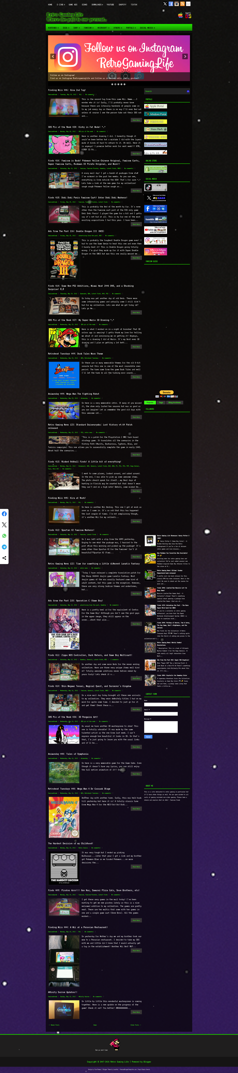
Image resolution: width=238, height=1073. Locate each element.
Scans (84, 4)
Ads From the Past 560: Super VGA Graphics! (173, 660)
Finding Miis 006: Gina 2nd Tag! (67, 89)
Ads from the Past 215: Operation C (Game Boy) (75, 600)
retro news (88, 432)
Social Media (148, 26)
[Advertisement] (163, 326)
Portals (132, 26)
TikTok (134, 4)
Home (50, 4)
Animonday (84, 398)
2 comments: (115, 660)
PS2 (107, 294)
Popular (150, 402)
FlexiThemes (97, 1069)
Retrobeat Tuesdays (91, 358)
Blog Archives (175, 402)
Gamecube (83, 294)
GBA (89, 294)
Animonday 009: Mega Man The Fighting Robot (73, 393)
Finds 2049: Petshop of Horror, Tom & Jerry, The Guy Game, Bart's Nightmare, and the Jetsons (173, 625)
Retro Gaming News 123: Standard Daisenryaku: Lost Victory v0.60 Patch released (90, 426)
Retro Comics (83, 848)
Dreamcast (82, 466)
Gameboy (102, 168)
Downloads (98, 3)
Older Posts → (136, 1025)
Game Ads (73, 4)
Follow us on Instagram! (62, 75)
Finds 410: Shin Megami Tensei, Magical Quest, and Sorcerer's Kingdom (89, 686)
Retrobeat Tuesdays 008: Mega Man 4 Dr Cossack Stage (79, 788)
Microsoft (104, 26)
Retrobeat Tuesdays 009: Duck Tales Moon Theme (75, 353)
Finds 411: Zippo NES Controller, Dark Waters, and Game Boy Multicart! (90, 655)
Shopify (122, 4)
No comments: (90, 94)
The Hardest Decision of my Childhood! (70, 843)
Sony (77, 26)
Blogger (147, 1061)
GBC (88, 466)
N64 (103, 294)
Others (119, 26)
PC (116, 466)
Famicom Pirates (92, 168)
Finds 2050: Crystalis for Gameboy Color (172, 675)
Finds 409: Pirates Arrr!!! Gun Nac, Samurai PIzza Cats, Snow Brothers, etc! (94, 890)
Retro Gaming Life (119, 1061)
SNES (119, 168)
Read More (136, 120)
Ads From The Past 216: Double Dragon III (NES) (76, 231)
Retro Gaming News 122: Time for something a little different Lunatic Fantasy (94, 563)
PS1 (120, 466)
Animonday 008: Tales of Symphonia (68, 753)
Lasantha (115, 1069)
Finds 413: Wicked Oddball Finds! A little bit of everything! (84, 461)
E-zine (61, 3)
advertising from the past (88, 236)
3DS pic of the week (86, 131)
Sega (67, 26)
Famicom (89, 26)
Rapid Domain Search (144, 1069)
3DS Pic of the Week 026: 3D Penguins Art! (73, 716)
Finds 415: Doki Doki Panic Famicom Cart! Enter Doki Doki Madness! (87, 197)
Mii (80, 94)
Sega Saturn (134, 466)
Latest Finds (111, 168)
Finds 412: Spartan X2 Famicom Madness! (71, 529)
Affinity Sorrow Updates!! (62, 992)
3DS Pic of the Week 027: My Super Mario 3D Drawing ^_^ (81, 319)
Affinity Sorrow (84, 997)
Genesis (93, 466)
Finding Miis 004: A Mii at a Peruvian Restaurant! (78, 927)
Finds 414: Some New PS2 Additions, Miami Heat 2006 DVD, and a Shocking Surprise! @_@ (90, 287)
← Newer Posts (54, 1025)
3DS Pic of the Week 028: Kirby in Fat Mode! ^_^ (76, 126)
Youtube (110, 4)
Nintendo (54, 26)
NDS (113, 466)
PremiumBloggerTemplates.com (128, 1069)
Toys (49, 469)
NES (100, 236)
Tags (161, 402)
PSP (128, 466)
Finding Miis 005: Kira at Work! (67, 497)
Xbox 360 (56, 469)
